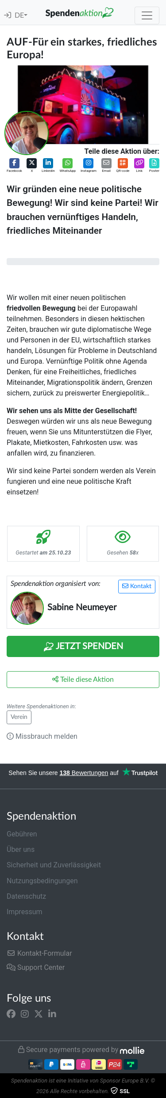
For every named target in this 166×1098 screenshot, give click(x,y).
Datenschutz (26, 896)
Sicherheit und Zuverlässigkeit (54, 865)
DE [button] (19, 15)
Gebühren (22, 834)
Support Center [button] (36, 967)
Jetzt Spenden (83, 647)
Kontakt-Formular (39, 953)
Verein (19, 717)
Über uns (21, 849)
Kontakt (136, 586)
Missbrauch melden (42, 736)
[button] (14, 166)
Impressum (24, 912)
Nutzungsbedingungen (42, 881)
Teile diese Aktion (83, 679)
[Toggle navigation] (147, 15)
